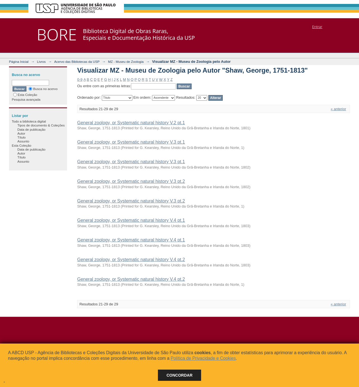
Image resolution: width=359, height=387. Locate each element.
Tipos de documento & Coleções (41, 125)
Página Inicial (19, 61)
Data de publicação (31, 129)
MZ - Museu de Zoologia (126, 61)
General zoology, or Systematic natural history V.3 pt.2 (131, 181)
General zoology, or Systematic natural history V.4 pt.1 (131, 220)
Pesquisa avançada (26, 99)
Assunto (23, 141)
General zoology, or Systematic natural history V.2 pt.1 (131, 122)
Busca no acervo (43, 89)
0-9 (79, 79)
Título (21, 137)
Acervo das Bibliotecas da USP (77, 61)
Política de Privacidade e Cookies (203, 358)
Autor (21, 133)
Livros (41, 61)
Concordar (180, 375)
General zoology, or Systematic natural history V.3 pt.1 (131, 142)
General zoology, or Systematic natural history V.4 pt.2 (131, 259)
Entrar (317, 26)
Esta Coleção (25, 94)
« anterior (338, 109)
